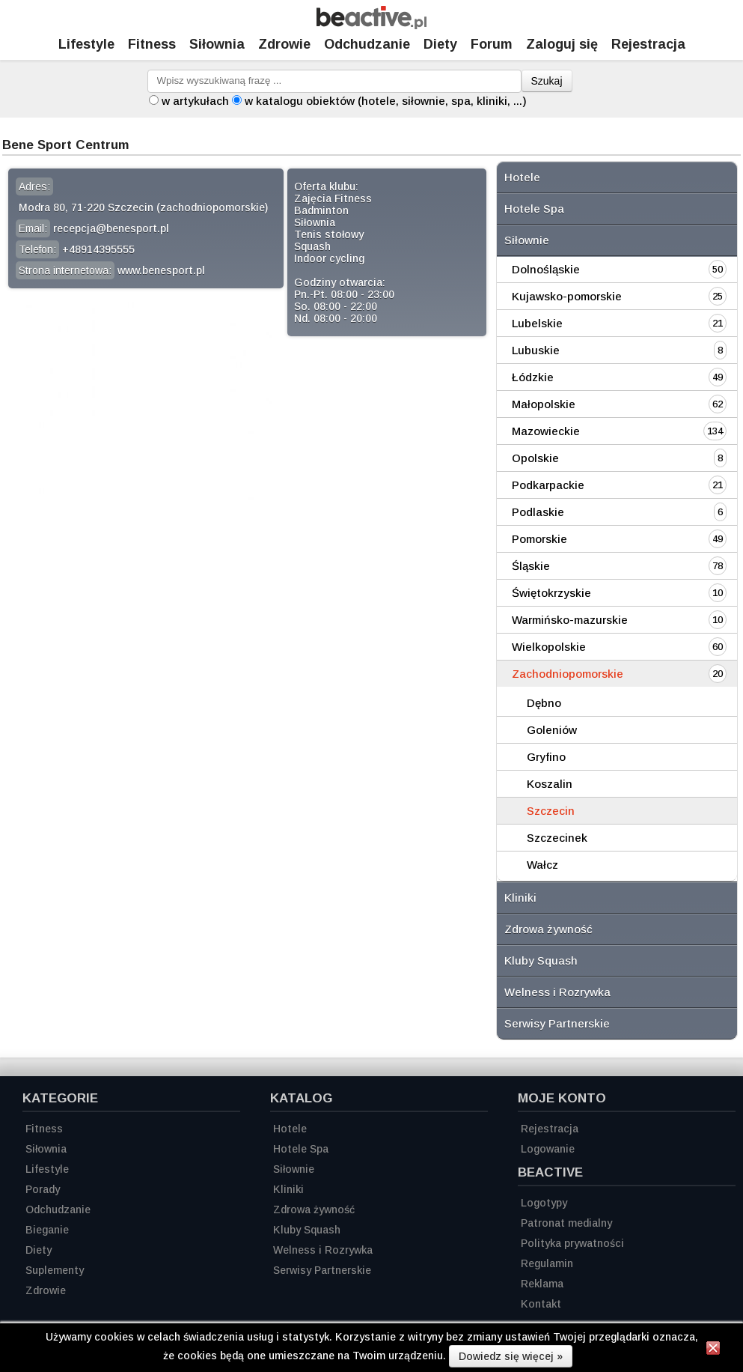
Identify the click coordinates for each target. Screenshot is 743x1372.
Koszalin (549, 783)
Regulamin (547, 1263)
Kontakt (541, 1304)
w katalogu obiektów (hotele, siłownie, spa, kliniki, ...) (386, 100)
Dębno (544, 702)
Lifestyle (86, 44)
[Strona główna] (371, 25)
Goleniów (552, 729)
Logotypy (544, 1203)
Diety (440, 44)
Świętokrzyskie (551, 592)
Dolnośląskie (546, 269)
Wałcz (542, 864)
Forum (492, 44)
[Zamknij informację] (713, 1350)
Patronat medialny (566, 1223)
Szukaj (547, 81)
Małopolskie (543, 404)
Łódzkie (533, 377)
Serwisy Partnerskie (557, 1023)
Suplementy (54, 1270)
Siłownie (526, 240)
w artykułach (195, 100)
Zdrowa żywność (548, 929)
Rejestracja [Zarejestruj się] (648, 44)
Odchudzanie (367, 44)
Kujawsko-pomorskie (567, 296)
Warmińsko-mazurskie (570, 619)
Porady (42, 1189)
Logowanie (548, 1149)
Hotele (522, 177)
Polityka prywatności (572, 1243)
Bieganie (47, 1230)
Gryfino (546, 756)
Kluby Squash (541, 960)
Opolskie (535, 458)
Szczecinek (557, 837)
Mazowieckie (546, 431)
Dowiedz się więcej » (511, 1356)
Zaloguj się (562, 44)
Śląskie (531, 565)
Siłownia (217, 44)
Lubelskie (537, 323)
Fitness (152, 44)
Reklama (542, 1284)
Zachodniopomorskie (567, 673)
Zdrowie (284, 44)
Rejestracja (549, 1129)
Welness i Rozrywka (557, 992)
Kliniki (520, 897)
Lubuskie (536, 350)
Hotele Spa (534, 208)
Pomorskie (539, 538)
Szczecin (551, 810)
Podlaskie (538, 512)
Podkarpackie (548, 485)
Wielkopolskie (549, 646)
